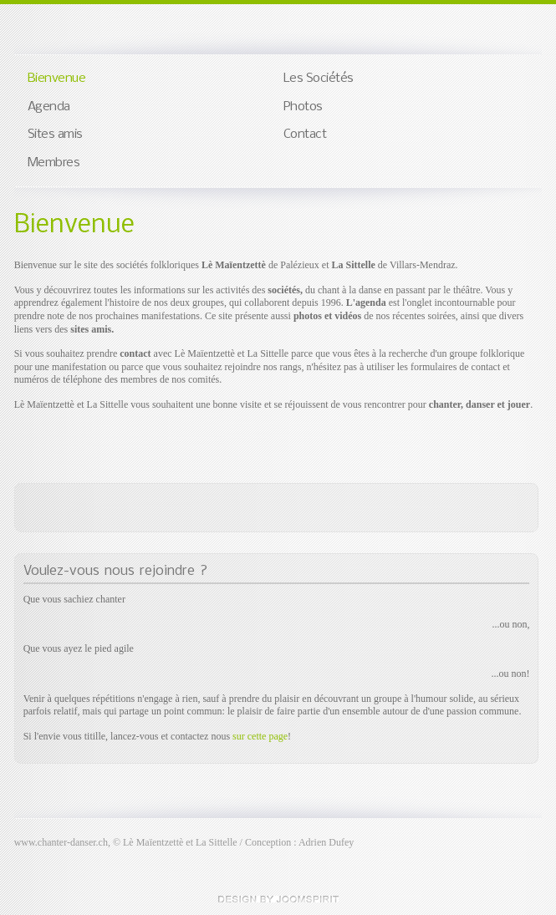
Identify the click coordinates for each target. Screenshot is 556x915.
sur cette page (260, 736)
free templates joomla (278, 899)
